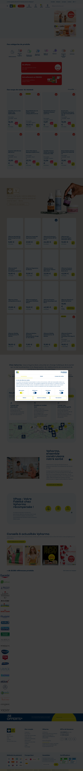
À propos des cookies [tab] (59, 376)
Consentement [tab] (24, 376)
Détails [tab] (41, 376)
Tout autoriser (59, 397)
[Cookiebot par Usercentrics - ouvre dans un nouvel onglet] (61, 372)
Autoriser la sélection (41, 397)
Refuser (24, 397)
